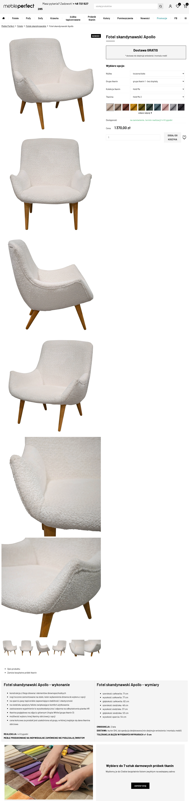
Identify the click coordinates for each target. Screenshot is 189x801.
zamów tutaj (140, 785)
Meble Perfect (7, 26)
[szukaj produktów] (126, 6)
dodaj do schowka (184, 137)
